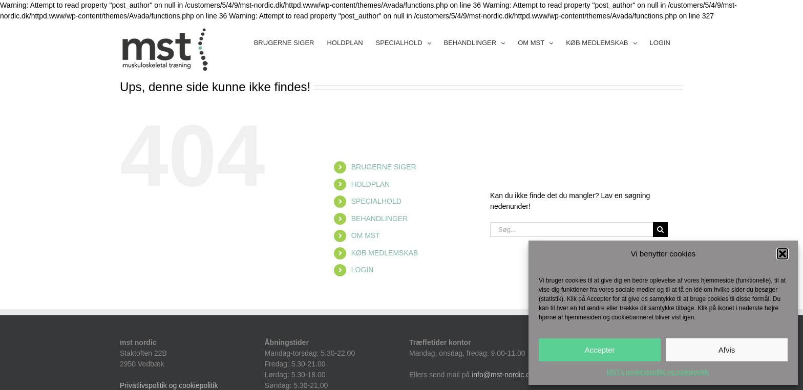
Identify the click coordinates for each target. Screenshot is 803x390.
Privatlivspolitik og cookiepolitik (169, 385)
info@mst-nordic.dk (503, 375)
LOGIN (362, 270)
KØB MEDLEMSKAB (384, 253)
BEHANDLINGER (379, 218)
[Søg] (660, 229)
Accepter (599, 349)
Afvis (727, 349)
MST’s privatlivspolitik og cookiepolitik (658, 372)
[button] (782, 254)
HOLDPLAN (370, 184)
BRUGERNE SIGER (383, 167)
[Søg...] (571, 229)
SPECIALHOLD (376, 201)
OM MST (365, 235)
